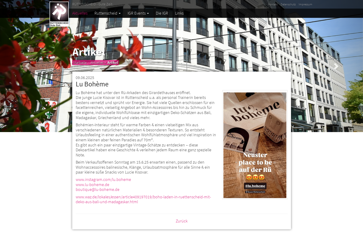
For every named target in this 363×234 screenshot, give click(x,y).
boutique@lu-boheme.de (97, 189)
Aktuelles (80, 13)
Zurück (182, 221)
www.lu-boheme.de (92, 184)
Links (179, 13)
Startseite (80, 62)
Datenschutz (288, 4)
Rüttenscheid (107, 13)
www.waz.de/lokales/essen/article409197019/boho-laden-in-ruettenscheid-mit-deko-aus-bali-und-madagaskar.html (143, 199)
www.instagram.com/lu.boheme (103, 179)
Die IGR (162, 13)
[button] (27, 66)
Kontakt (273, 4)
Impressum (305, 4)
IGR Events (138, 13)
